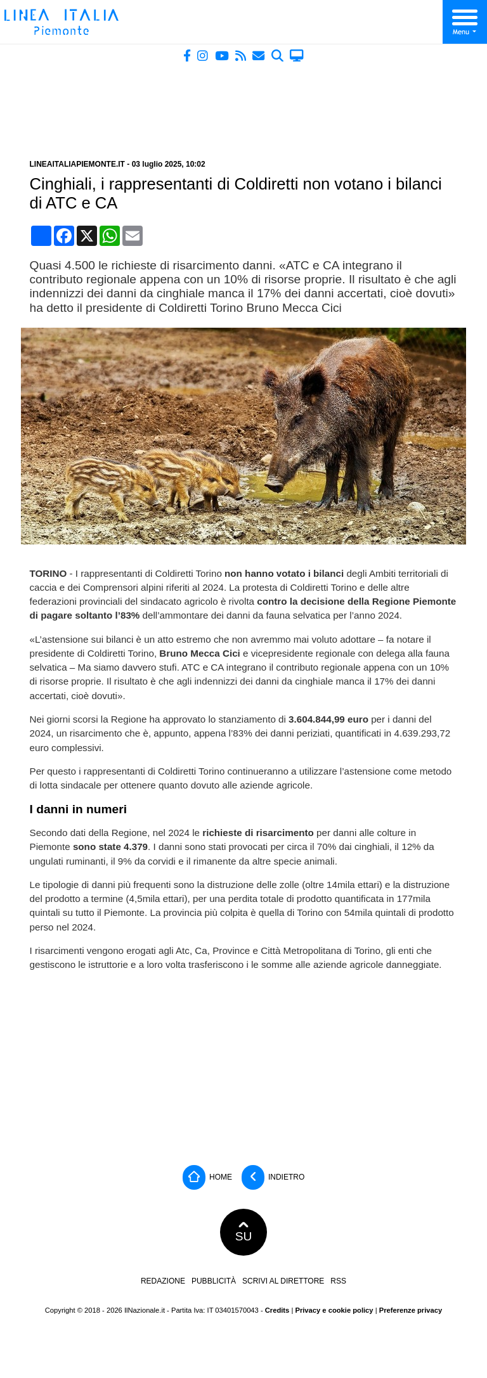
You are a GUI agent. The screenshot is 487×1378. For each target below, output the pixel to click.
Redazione (163, 1281)
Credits (277, 1310)
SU (243, 1232)
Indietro (273, 1177)
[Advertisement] (243, 106)
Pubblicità (214, 1281)
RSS (338, 1281)
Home (207, 1177)
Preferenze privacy (411, 1310)
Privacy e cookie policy (334, 1310)
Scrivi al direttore (283, 1281)
